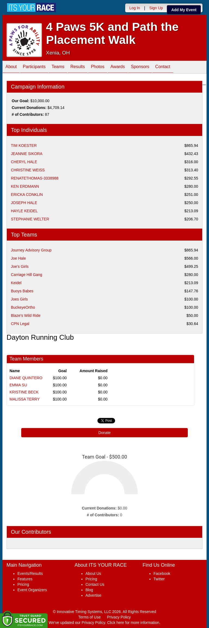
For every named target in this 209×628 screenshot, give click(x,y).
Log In (134, 8)
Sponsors (140, 67)
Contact (162, 67)
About (11, 67)
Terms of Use (89, 617)
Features (24, 579)
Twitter (159, 579)
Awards (117, 67)
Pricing (23, 584)
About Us (93, 573)
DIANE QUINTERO (26, 378)
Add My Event (183, 10)
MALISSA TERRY (25, 399)
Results (77, 67)
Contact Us (94, 584)
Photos (97, 67)
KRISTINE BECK (24, 392)
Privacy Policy (119, 617)
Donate (104, 432)
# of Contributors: (103, 515)
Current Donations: (99, 508)
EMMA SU (18, 385)
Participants (34, 67)
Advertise (93, 595)
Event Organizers (32, 590)
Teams (57, 67)
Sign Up (156, 8)
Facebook (161, 573)
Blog (89, 590)
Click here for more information (133, 622)
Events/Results (30, 573)
